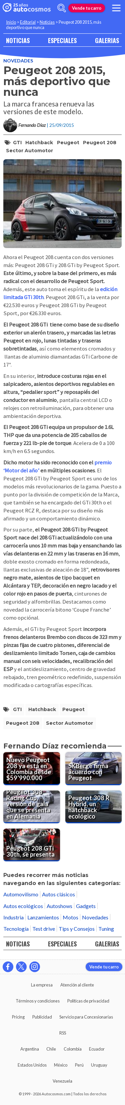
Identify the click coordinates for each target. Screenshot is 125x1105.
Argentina (29, 1049)
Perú (79, 1065)
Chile (51, 1049)
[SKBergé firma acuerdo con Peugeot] (93, 768)
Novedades (18, 60)
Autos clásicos (58, 894)
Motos (70, 917)
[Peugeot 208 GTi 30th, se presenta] (31, 845)
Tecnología (16, 928)
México (60, 1065)
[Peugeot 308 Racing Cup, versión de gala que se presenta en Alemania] (31, 807)
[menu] (116, 8)
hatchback (39, 143)
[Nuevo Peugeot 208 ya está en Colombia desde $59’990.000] (31, 768)
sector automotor (29, 151)
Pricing (18, 1017)
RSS (62, 1033)
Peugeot (68, 143)
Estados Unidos (32, 1065)
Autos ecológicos (23, 906)
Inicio (11, 22)
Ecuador (97, 1049)
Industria (13, 917)
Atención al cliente (77, 984)
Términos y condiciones (38, 1001)
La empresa (42, 984)
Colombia (73, 1049)
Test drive (43, 928)
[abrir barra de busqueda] (62, 8)
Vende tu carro (86, 8)
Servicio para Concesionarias (86, 1017)
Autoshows (59, 906)
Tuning (106, 928)
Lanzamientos (43, 917)
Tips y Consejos (77, 928)
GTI (17, 143)
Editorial (28, 22)
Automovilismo (20, 894)
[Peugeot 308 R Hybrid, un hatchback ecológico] (93, 807)
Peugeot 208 (99, 143)
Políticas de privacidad (88, 1001)
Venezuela (62, 1081)
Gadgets (86, 906)
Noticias (47, 22)
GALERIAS (107, 40)
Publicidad (42, 1017)
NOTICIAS (18, 40)
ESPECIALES (62, 40)
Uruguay (99, 1065)
